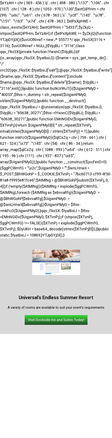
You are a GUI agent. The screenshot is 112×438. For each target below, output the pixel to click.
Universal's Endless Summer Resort (56, 297)
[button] (56, 320)
